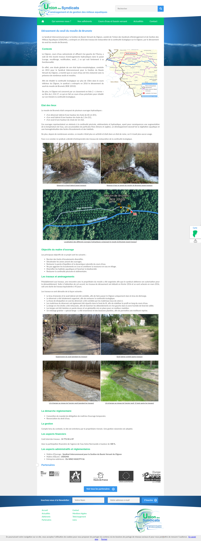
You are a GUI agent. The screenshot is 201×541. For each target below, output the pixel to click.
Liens (75, 520)
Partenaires (46, 520)
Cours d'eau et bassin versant (112, 21)
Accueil (45, 510)
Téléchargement (79, 516)
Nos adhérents (85, 21)
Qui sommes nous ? (61, 21)
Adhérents (46, 516)
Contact (153, 21)
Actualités (138, 21)
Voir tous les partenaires (98, 488)
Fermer (104, 539)
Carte (195, 228)
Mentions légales (80, 513)
